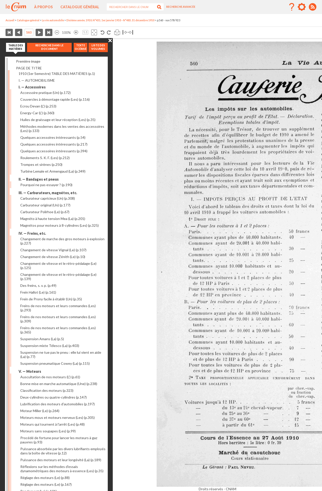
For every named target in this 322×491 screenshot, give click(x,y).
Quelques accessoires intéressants (52, 137)
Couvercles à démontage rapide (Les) (55, 99)
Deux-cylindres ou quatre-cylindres (53, 397)
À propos (43, 7)
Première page (9, 32)
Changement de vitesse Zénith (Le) (52, 257)
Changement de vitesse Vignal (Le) (53, 250)
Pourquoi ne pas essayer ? (46, 185)
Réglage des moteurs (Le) (45, 477)
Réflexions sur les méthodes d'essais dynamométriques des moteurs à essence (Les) (61, 468)
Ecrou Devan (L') (38, 106)
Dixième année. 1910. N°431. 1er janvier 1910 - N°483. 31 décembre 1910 (110, 20)
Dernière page (48, 32)
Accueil (10, 20)
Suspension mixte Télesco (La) (49, 345)
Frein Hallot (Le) (38, 292)
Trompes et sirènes (41, 164)
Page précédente (18, 32)
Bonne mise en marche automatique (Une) (58, 384)
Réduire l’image (57, 32)
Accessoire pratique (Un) (45, 92)
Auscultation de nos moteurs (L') (50, 377)
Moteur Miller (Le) (39, 411)
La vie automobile (53, 20)
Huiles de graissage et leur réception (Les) (57, 119)
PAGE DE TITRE (29, 68)
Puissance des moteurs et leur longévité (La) (60, 460)
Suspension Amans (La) (42, 339)
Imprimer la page (117, 32)
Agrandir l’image (76, 32)
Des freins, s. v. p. (38, 285)
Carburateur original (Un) (45, 205)
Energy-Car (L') (37, 113)
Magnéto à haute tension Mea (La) (52, 218)
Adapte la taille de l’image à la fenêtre (94, 32)
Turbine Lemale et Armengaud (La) (52, 171)
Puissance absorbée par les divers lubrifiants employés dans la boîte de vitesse (62, 451)
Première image (28, 61)
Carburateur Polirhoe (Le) (44, 212)
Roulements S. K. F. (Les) (45, 158)
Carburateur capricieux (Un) (47, 198)
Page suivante (39, 32)
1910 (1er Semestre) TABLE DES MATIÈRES (57, 73)
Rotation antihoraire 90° (102, 32)
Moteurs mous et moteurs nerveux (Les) (57, 417)
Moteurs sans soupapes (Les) (48, 431)
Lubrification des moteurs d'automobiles (57, 404)
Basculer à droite (130, 32)
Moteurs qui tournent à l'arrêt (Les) (52, 424)
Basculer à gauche (125, 32)
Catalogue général (79, 7)
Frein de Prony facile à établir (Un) (51, 299)
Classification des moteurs (46, 390)
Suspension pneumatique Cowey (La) (55, 363)
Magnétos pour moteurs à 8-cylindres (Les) (59, 225)
